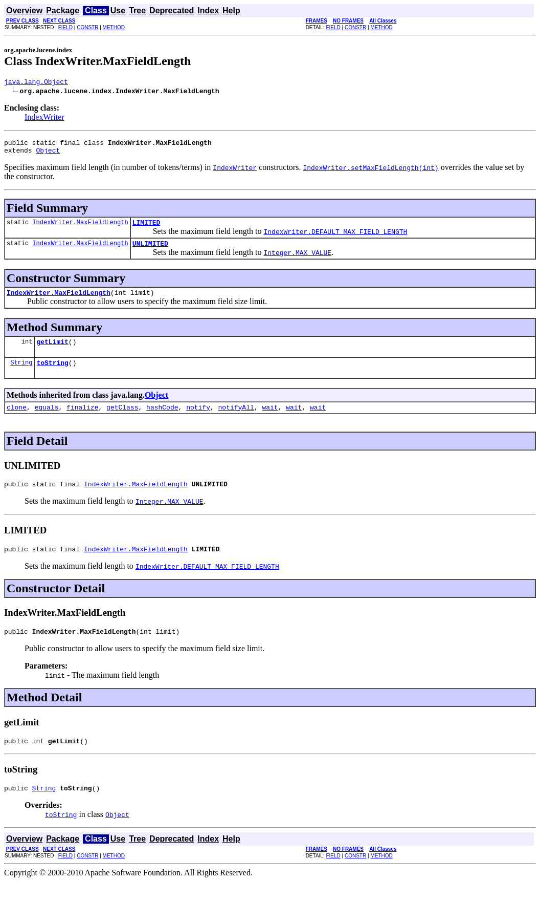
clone (17, 420)
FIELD (65, 27)
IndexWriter (44, 118)
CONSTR (87, 27)
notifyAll (236, 420)
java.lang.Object (36, 83)
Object (48, 154)
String (21, 374)
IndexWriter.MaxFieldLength (80, 228)
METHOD (114, 27)
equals (47, 420)
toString (52, 374)
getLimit (52, 352)
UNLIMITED (150, 250)
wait (270, 420)
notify (198, 420)
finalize (82, 420)
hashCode (162, 420)
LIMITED (146, 228)
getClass (122, 420)
